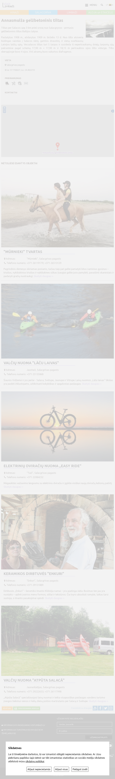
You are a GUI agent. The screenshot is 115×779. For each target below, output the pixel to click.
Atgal (7, 708)
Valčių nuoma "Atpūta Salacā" (34, 680)
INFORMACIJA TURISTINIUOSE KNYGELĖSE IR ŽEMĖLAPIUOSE (22, 732)
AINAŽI (14, 12)
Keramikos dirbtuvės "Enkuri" (34, 574)
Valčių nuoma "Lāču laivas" (31, 363)
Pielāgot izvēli (80, 769)
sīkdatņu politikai (34, 761)
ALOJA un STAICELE (100, 12)
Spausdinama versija (28, 708)
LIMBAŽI (72, 12)
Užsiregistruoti (99, 737)
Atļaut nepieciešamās (39, 769)
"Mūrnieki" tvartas (23, 252)
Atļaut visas (61, 769)
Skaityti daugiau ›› (43, 276)
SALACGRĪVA (43, 12)
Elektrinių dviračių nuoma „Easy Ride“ (42, 466)
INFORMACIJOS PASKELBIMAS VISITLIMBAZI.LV (24, 725)
